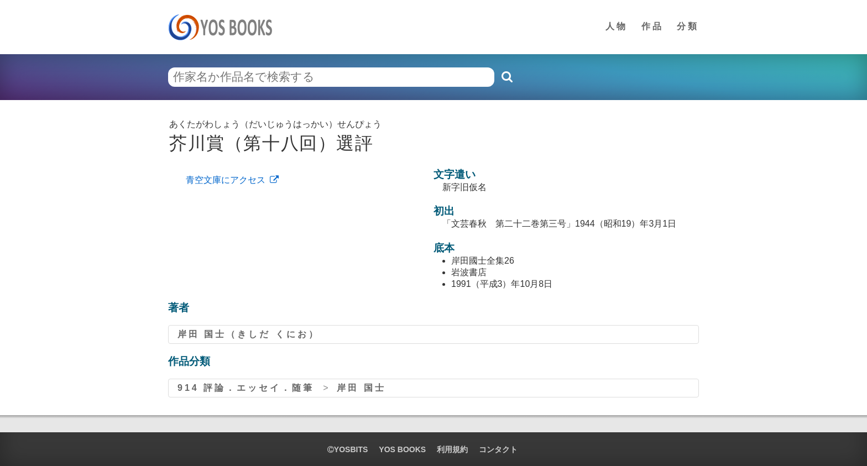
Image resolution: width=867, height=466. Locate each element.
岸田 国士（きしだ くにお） (248, 334)
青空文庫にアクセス (225, 180)
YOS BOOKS (402, 449)
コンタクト (498, 449)
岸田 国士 (361, 387)
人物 (616, 26)
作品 (652, 26)
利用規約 (452, 449)
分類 (688, 26)
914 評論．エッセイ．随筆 (245, 387)
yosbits (347, 449)
